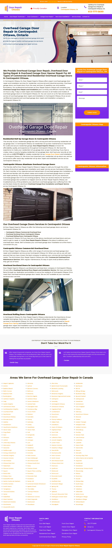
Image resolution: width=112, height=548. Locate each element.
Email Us (91, 527)
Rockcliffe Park (8, 478)
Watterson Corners (33, 496)
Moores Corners (8, 458)
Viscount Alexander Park (60, 494)
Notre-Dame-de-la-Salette (84, 458)
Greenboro (55, 424)
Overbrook (79, 463)
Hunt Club (55, 432)
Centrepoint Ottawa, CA (69, 9)
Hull (28, 432)
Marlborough (7, 450)
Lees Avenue (80, 437)
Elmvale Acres (8, 419)
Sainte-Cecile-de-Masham (12, 481)
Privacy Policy (66, 537)
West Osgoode (32, 499)
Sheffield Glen (56, 481)
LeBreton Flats (56, 437)
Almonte (30, 383)
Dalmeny (79, 411)
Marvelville (55, 450)
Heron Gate (7, 430)
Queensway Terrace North (84, 468)
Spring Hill (55, 486)
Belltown (30, 391)
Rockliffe (54, 478)
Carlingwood (80, 399)
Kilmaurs (6, 437)
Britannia (30, 393)
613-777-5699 (96, 11)
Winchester (7, 504)
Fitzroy (29, 419)
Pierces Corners (8, 468)
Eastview (55, 417)
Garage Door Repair (46, 16)
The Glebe (30, 489)
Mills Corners (31, 455)
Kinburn (30, 437)
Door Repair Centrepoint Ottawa (15, 20)
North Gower (56, 458)
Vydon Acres (80, 494)
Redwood (55, 471)
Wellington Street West (59, 496)
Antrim (5, 386)
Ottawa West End (58, 463)
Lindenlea (79, 440)
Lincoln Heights (57, 440)
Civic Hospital (80, 406)
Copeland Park (57, 409)
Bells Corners (7, 391)
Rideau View (7, 476)
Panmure (55, 466)
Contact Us (85, 16)
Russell (78, 478)
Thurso (54, 489)
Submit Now (92, 113)
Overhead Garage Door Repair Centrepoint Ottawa (38, 20)
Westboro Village (81, 499)
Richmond (55, 473)
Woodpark (55, 504)
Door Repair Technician (17, 16)
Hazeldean (31, 427)
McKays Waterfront (9, 453)
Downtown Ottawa (82, 414)
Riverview (79, 476)
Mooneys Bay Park (82, 455)
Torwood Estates (9, 491)
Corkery (78, 409)
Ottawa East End (9, 463)
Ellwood (78, 417)
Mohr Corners (56, 455)
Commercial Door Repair (47, 537)
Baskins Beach (8, 388)
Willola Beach (80, 502)
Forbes (78, 419)
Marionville (79, 448)
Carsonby (55, 401)
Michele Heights (8, 455)
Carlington (55, 399)
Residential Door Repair (47, 533)
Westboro (55, 499)
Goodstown (7, 424)
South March (7, 486)
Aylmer (29, 386)
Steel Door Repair (45, 530)
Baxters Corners (32, 388)
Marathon (30, 448)
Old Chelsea (7, 460)
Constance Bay (32, 409)
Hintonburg (79, 430)
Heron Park (31, 430)
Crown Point (31, 411)
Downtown (55, 414)
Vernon (29, 494)
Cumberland (56, 411)
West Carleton (8, 499)
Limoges (30, 440)
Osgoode (79, 460)
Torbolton (79, 489)
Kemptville (31, 435)
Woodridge (79, 504)
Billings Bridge (80, 391)
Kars (4, 435)
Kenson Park (80, 435)
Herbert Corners (81, 427)
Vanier (5, 494)
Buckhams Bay (81, 393)
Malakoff (30, 445)
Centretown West (9, 406)
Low (28, 442)
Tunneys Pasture (33, 491)
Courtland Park (8, 411)
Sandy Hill (30, 481)
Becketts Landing (57, 388)
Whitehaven (56, 502)
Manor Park (80, 445)
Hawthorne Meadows (10, 427)
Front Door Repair (68, 523)
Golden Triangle (81, 422)
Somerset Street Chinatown (36, 484)
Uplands (54, 491)
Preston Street (32, 468)
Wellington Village (82, 496)
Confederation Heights (11, 409)
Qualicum (55, 468)
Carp (4, 401)
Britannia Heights (57, 393)
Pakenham (7, 466)
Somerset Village (57, 484)
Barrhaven (79, 386)
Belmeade (55, 391)
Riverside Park (32, 476)
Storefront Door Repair (69, 533)
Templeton (7, 489)
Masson (78, 450)
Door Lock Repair (45, 527)
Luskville (78, 442)
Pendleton (79, 466)
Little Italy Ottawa (9, 442)
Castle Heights (8, 404)
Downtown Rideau (9, 417)
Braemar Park (8, 393)
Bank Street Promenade (60, 386)
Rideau (78, 473)
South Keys (79, 484)
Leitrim (5, 440)
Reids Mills (6, 473)
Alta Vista (55, 383)
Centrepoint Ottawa (58, 404)
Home (6, 16)
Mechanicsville (56, 453)
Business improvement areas (61, 396)
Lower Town (56, 442)
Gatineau (30, 422)
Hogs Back (7, 432)
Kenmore (55, 435)
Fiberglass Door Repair (69, 530)
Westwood (31, 502)
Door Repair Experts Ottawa (70, 546)
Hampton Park (81, 424)
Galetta (5, 422)
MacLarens (7, 445)
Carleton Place (32, 399)
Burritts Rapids (32, 396)
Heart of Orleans (57, 427)
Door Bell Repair (44, 523)
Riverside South (57, 476)
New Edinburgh (32, 458)
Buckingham (7, 396)
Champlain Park (32, 406)
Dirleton (30, 414)
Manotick (6, 448)
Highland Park (56, 430)
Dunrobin (30, 417)
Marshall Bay (31, 450)
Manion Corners (57, 445)
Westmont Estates (9, 502)
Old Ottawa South (58, 460)
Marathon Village (57, 448)
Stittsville (79, 486)
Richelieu (30, 473)
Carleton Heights (9, 399)
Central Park (31, 404)
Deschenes (7, 414)
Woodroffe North (9, 507)
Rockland (30, 478)
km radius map (92, 144)
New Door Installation (62, 16)
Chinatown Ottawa (58, 406)
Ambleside (79, 383)
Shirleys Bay (80, 481)
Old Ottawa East (33, 460)
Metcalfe (79, 453)
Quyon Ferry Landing (34, 471)
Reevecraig (79, 471)
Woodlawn (31, 504)
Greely (29, 424)
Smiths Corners (8, 484)
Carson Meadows (33, 401)
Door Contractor (32, 16)
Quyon (5, 471)
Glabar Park (55, 422)
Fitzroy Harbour (57, 419)
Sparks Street (31, 486)
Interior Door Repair (68, 527)
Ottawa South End (33, 463)
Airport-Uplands (8, 383)
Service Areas (76, 16)
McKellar (30, 453)
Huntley (78, 432)
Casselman (79, 401)
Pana (29, 466)
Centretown (80, 404)
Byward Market (81, 396)
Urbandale (79, 491)
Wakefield (6, 496)
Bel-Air (78, 388)
